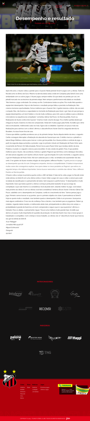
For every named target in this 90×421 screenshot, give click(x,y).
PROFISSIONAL (47, 5)
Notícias (34, 387)
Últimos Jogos (44, 389)
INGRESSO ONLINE (80, 5)
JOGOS (68, 5)
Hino (21, 396)
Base (28, 387)
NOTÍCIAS (59, 5)
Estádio (22, 389)
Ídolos (22, 398)
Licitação (35, 389)
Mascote (22, 394)
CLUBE (29, 5)
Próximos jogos (44, 387)
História (22, 387)
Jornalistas (35, 391)
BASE (36, 5)
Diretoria (22, 391)
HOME (21, 5)
